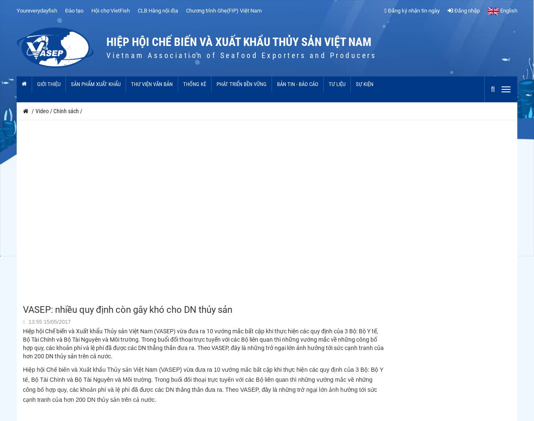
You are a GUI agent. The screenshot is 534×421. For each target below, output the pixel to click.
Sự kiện (364, 84)
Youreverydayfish (37, 11)
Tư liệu (337, 84)
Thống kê (194, 84)
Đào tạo (74, 11)
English (502, 11)
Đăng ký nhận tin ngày (412, 11)
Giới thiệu (48, 84)
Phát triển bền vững (242, 84)
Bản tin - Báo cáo (297, 84)
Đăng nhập (464, 11)
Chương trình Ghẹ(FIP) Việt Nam (224, 11)
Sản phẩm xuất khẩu (96, 84)
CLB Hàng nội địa (158, 11)
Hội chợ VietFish (110, 11)
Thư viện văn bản (152, 84)
